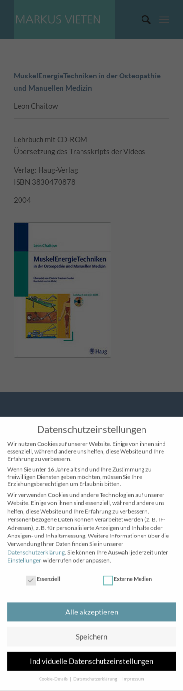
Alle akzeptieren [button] (91, 607)
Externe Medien (127, 575)
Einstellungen (24, 555)
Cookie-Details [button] (54, 674)
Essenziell (43, 575)
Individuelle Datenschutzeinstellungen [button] (91, 657)
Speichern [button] (91, 632)
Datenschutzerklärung (36, 548)
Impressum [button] (133, 674)
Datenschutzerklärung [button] (95, 674)
